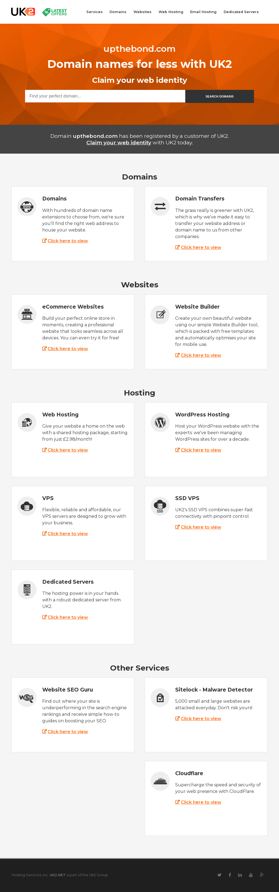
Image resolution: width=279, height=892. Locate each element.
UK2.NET (58, 875)
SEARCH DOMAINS (219, 96)
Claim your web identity (118, 142)
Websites (142, 12)
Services (94, 12)
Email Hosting (203, 12)
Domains (118, 12)
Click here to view (68, 240)
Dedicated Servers (241, 12)
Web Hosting (171, 12)
